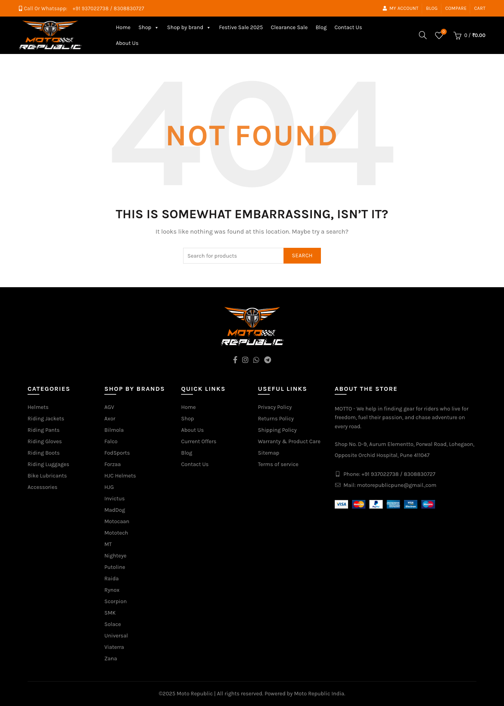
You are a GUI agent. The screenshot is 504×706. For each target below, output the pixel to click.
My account (400, 8)
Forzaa (112, 464)
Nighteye (115, 555)
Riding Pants (43, 430)
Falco (111, 441)
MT (108, 544)
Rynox (111, 590)
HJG (109, 487)
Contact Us (348, 27)
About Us (127, 43)
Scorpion (115, 601)
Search (302, 255)
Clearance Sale (289, 27)
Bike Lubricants (47, 475)
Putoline (114, 567)
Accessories (42, 487)
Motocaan (117, 521)
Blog (432, 8)
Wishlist (443, 32)
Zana (110, 658)
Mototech (116, 533)
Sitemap (268, 453)
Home (123, 27)
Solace (112, 624)
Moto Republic (195, 693)
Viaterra (114, 647)
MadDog (114, 510)
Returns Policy (276, 418)
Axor (109, 418)
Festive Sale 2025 (241, 27)
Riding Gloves (45, 441)
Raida (111, 578)
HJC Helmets (120, 475)
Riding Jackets (46, 418)
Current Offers (199, 441)
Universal (116, 635)
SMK (110, 612)
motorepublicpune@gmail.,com (397, 485)
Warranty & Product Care (289, 441)
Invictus (114, 498)
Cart (479, 8)
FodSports (117, 453)
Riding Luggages (48, 464)
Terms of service (278, 464)
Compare (456, 8)
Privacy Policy (275, 407)
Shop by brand (189, 27)
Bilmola (114, 430)
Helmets (38, 407)
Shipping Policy (277, 430)
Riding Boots (44, 453)
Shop (148, 27)
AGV (109, 407)
